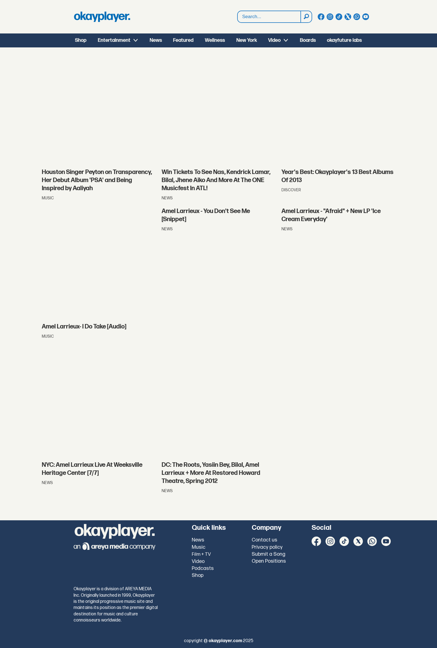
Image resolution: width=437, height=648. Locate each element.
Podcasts (203, 568)
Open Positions (269, 561)
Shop (80, 40)
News (156, 40)
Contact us (264, 540)
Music (198, 547)
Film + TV (201, 554)
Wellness (215, 40)
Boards (308, 40)
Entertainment (114, 40)
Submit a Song (268, 554)
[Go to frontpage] (102, 16)
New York (246, 40)
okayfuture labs (344, 40)
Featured (183, 40)
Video (274, 40)
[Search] (306, 16)
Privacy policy (267, 547)
